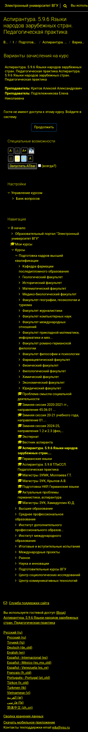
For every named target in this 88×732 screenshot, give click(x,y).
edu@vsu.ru (61, 727)
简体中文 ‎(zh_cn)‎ (20, 708)
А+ (24, 151)
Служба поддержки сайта (26, 603)
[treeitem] (44, 196)
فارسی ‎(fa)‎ (15, 703)
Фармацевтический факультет (46, 360)
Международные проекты (39, 552)
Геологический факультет (42, 277)
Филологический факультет (44, 371)
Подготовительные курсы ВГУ (42, 569)
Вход (61, 613)
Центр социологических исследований (49, 575)
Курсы (13, 42)
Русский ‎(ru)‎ (12, 632)
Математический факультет (44, 288)
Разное (24, 558)
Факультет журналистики (42, 311)
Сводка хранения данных (23, 716)
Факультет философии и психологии (51, 354)
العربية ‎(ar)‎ (15, 697)
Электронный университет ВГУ (31, 5)
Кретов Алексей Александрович (56, 88)
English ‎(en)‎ (16, 653)
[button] (65, 5)
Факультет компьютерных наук (47, 316)
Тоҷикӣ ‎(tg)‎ (16, 642)
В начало (5, 42)
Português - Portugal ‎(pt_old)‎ (28, 678)
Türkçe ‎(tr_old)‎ (18, 683)
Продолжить (44, 127)
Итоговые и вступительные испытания (49, 546)
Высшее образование (36, 508)
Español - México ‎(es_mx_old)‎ (29, 663)
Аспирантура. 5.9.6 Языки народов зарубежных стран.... (54, 42)
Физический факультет (40, 365)
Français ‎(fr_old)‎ (19, 673)
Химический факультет (40, 377)
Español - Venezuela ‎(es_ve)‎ (28, 668)
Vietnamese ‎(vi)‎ (18, 693)
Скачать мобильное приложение (29, 722)
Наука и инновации (34, 563)
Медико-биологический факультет (49, 294)
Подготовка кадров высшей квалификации (28, 42)
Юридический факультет (41, 388)
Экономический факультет (43, 382)
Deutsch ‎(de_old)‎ (19, 647)
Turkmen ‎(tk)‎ (16, 688)
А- (11, 151)
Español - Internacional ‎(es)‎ (27, 658)
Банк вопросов (28, 199)
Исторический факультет (42, 283)
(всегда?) (49, 166)
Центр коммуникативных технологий (48, 581)
